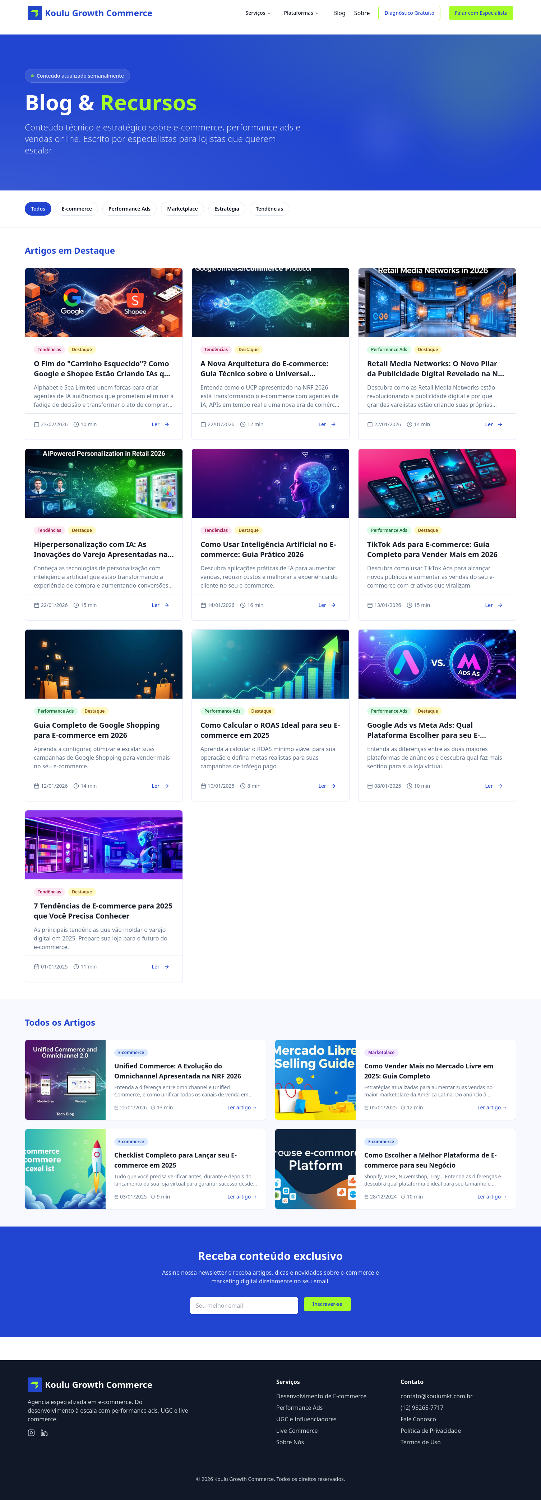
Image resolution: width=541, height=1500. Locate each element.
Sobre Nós (290, 1442)
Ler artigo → (242, 1107)
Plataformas (301, 12)
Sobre (362, 13)
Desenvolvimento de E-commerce (321, 1396)
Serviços (258, 12)
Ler (161, 424)
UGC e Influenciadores (306, 1419)
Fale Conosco (418, 1419)
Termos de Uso (421, 1442)
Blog (339, 13)
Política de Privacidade (431, 1431)
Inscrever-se (327, 1304)
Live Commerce (297, 1431)
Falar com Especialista (481, 12)
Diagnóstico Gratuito (409, 12)
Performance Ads (299, 1408)
